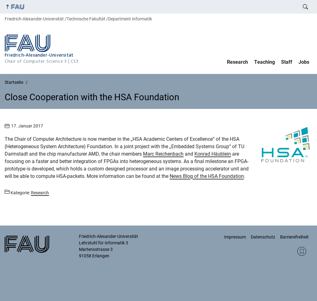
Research (237, 62)
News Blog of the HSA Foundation (207, 176)
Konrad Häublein (212, 154)
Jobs (303, 62)
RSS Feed (301, 251)
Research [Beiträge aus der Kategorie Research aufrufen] (40, 192)
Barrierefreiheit (294, 236)
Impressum (235, 236)
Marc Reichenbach (163, 154)
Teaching (264, 62)
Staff (286, 62)
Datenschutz (263, 236)
